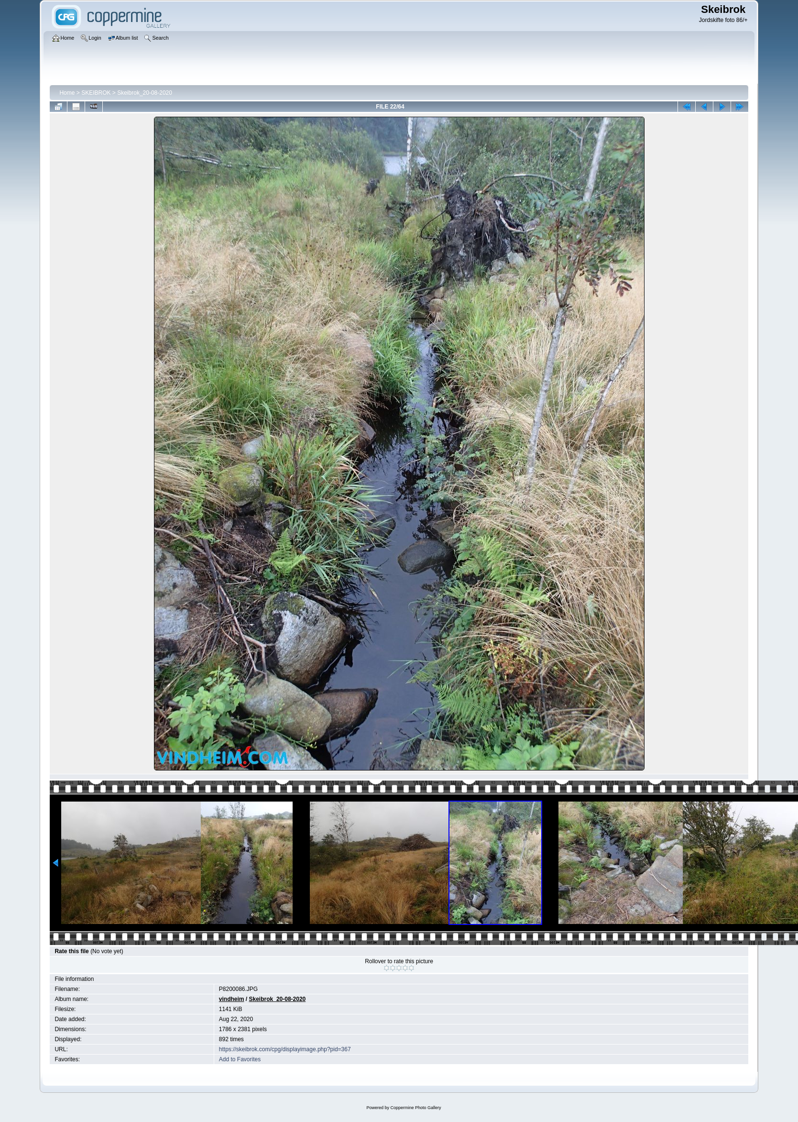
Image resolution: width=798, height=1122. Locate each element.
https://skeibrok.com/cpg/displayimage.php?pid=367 (285, 1049)
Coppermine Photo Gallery (415, 1107)
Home (67, 92)
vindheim (231, 999)
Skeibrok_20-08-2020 (144, 92)
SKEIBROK (95, 92)
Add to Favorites (240, 1059)
